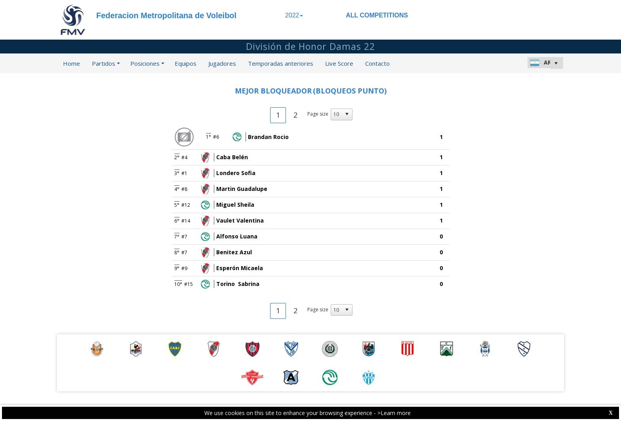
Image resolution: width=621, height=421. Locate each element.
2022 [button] (294, 15)
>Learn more (394, 413)
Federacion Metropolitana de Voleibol (166, 15)
